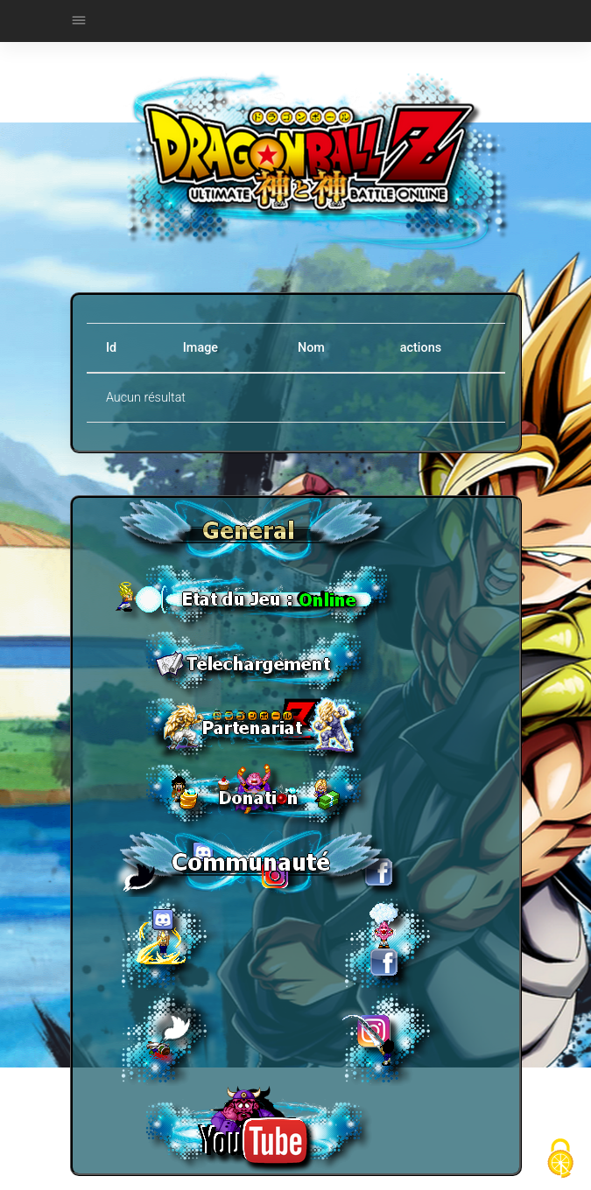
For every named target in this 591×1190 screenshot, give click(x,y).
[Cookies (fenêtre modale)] (560, 1160)
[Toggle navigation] (79, 21)
